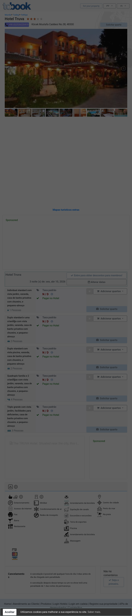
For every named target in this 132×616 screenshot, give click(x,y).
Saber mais (94, 611)
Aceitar (10, 612)
